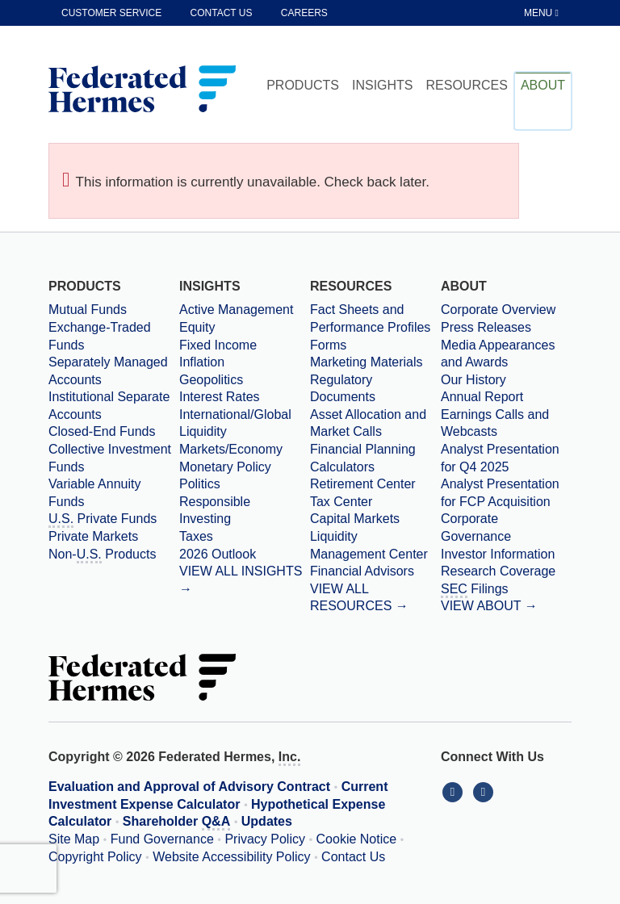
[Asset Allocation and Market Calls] (375, 423)
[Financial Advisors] (375, 571)
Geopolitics (211, 380)
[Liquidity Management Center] (375, 545)
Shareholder (176, 822)
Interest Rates (219, 397)
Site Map (73, 839)
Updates (266, 821)
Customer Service (111, 13)
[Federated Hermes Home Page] (142, 90)
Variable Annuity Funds (94, 492)
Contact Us (353, 857)
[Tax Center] (375, 502)
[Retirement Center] (375, 484)
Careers (304, 13)
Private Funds (102, 520)
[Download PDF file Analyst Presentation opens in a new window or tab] (506, 458)
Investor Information (498, 554)
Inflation (201, 362)
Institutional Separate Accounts (109, 405)
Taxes (196, 536)
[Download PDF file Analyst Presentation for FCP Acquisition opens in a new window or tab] (506, 492)
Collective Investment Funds (109, 458)
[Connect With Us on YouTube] (484, 791)
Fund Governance (162, 839)
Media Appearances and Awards (498, 354)
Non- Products (102, 555)
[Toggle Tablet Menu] (542, 13)
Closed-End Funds (102, 431)
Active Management (236, 309)
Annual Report (482, 397)
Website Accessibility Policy (231, 857)
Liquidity (203, 431)
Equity (197, 327)
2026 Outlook (217, 554)
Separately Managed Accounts (108, 371)
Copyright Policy (95, 857)
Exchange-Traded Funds (99, 336)
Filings (475, 590)
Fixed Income (218, 345)
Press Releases (486, 327)
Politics (199, 484)
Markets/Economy (231, 449)
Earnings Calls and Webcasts (495, 423)
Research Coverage (498, 571)
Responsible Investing (214, 510)
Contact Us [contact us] (222, 13)
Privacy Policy (264, 839)
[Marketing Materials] (375, 362)
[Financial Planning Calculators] (375, 458)
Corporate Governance (476, 527)
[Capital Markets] (375, 519)
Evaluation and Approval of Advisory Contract (189, 786)
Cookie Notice (356, 839)
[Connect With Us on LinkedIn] (456, 791)
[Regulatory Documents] (375, 388)
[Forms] (375, 345)
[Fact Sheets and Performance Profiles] (375, 318)
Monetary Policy (225, 467)
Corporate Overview (498, 309)
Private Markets (93, 536)
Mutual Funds (87, 309)
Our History (473, 380)
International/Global (235, 414)
